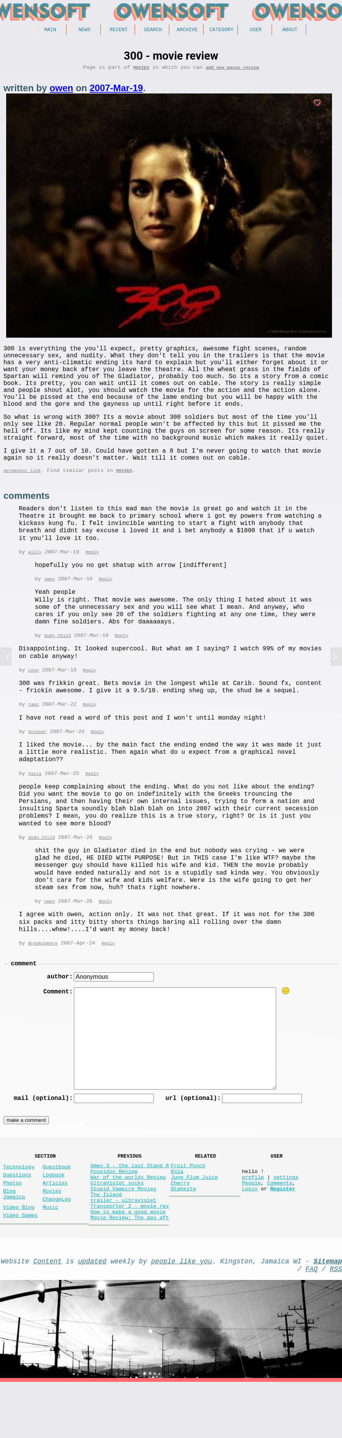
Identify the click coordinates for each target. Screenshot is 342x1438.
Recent (119, 30)
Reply (92, 580)
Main (50, 30)
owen (61, 90)
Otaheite (183, 1232)
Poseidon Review (113, 1210)
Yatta (35, 803)
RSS (336, 1323)
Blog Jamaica (14, 1236)
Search (153, 30)
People (251, 1224)
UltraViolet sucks (117, 1224)
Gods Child (57, 664)
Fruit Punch (188, 1202)
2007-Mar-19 (116, 90)
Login (250, 1232)
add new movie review (232, 70)
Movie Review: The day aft (129, 1268)
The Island (106, 1239)
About (289, 30)
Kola (177, 1210)
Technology (19, 1204)
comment (24, 995)
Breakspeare (42, 974)
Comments (279, 1224)
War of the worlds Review (128, 1217)
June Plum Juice (194, 1217)
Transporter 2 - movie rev (129, 1254)
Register (282, 1232)
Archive (187, 30)
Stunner (37, 761)
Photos (12, 1223)
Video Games (20, 1261)
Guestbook (57, 1204)
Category (221, 30)
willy (35, 580)
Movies (141, 70)
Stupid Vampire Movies (123, 1232)
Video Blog (19, 1252)
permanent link (22, 497)
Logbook (54, 1213)
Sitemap (328, 1313)
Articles (55, 1223)
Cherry (180, 1224)
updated (92, 1313)
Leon (33, 699)
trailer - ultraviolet (123, 1246)
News (84, 30)
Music (50, 1252)
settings (285, 1217)
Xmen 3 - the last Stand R (129, 1202)
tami (33, 733)
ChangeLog (57, 1242)
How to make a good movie (128, 1261)
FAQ (311, 1323)
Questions (17, 1213)
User (256, 30)
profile (253, 1217)
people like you (181, 1313)
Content (47, 1313)
